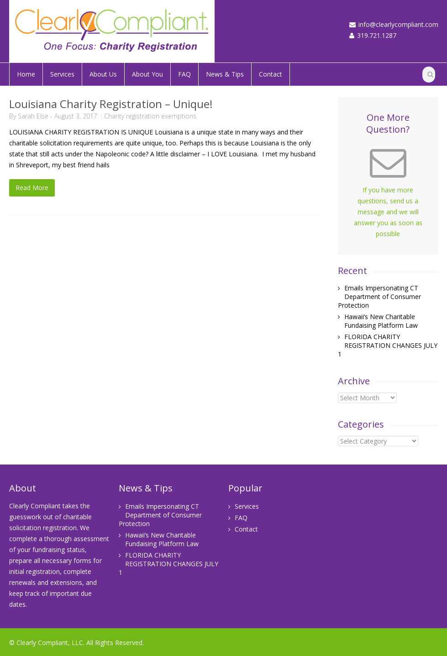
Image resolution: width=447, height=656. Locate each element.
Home (26, 74)
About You (147, 74)
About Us (103, 74)
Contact (270, 74)
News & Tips (225, 74)
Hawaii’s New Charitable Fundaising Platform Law (381, 321)
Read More (32, 187)
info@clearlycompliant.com (398, 24)
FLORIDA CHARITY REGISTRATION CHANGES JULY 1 (387, 345)
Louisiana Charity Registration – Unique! (111, 103)
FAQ (184, 74)
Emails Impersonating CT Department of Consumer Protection (379, 297)
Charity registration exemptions (150, 116)
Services (62, 74)
